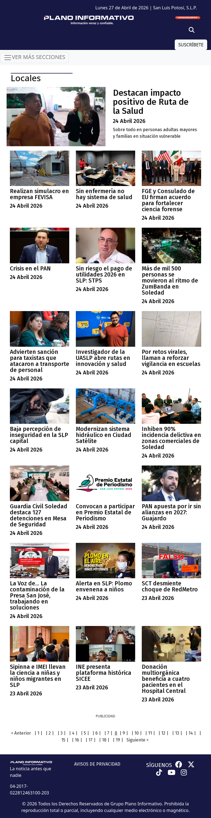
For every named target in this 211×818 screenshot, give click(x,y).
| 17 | (90, 740)
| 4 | (73, 733)
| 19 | (118, 740)
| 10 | (136, 733)
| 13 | (177, 733)
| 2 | (50, 733)
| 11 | (150, 733)
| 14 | (190, 733)
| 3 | (61, 733)
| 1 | (38, 733)
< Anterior (21, 733)
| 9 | (124, 733)
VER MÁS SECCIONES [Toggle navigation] (34, 57)
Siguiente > (137, 740)
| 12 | (163, 733)
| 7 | (108, 733)
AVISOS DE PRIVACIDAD (97, 764)
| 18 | (104, 740)
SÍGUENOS (159, 765)
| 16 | (77, 740)
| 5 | (85, 733)
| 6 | (96, 733)
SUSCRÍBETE (191, 45)
